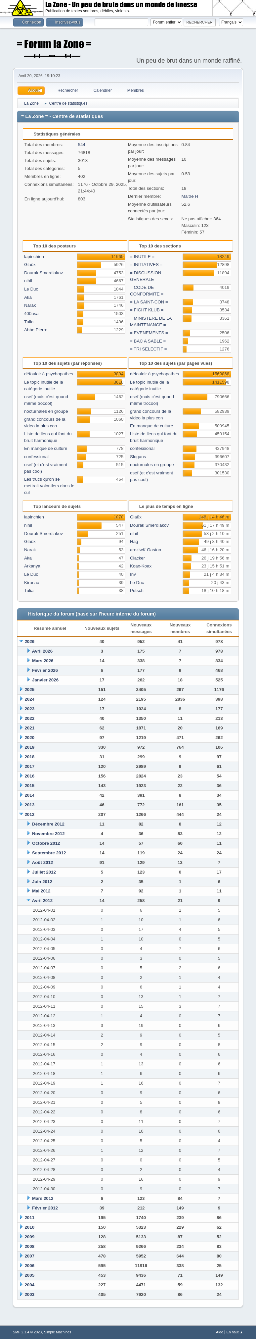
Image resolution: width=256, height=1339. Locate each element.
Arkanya (32, 565)
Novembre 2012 (48, 833)
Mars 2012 (42, 1198)
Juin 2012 (42, 881)
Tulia (28, 321)
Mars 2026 (42, 660)
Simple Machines (57, 1332)
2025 (29, 689)
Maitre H (190, 196)
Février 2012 (45, 1207)
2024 (29, 699)
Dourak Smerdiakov (43, 272)
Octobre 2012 (46, 843)
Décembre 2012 (48, 824)
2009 (29, 1236)
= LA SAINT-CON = (149, 301)
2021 (29, 727)
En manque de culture (45, 448)
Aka (28, 297)
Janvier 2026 (45, 679)
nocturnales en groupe (46, 411)
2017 (29, 766)
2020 (29, 737)
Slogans (138, 456)
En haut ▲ (234, 1332)
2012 (29, 814)
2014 (29, 795)
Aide (219, 1332)
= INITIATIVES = (146, 264)
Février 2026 (45, 670)
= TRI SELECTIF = (148, 349)
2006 (29, 1265)
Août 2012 (42, 862)
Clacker (137, 558)
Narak (30, 305)
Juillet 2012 (44, 872)
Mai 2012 (41, 890)
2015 (29, 785)
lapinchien (34, 256)
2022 (29, 718)
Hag (134, 541)
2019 (29, 747)
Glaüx (30, 264)
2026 (29, 641)
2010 (29, 1227)
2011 (29, 1217)
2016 (29, 776)
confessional (36, 456)
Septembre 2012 (49, 852)
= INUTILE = (142, 256)
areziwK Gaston (145, 549)
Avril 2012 (42, 900)
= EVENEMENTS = (149, 332)
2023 (29, 708)
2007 (29, 1256)
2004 (29, 1284)
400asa (31, 313)
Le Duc (31, 289)
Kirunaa (31, 582)
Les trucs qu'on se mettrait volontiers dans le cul (49, 486)
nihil (28, 280)
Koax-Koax (140, 565)
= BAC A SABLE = (148, 341)
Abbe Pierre (35, 329)
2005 (29, 1275)
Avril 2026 (42, 651)
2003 (29, 1294)
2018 (29, 756)
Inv (133, 574)
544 (81, 144)
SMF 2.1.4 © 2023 (27, 1332)
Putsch (137, 590)
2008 (29, 1246)
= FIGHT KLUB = (146, 309)
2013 (29, 804)
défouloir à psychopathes (48, 373)
